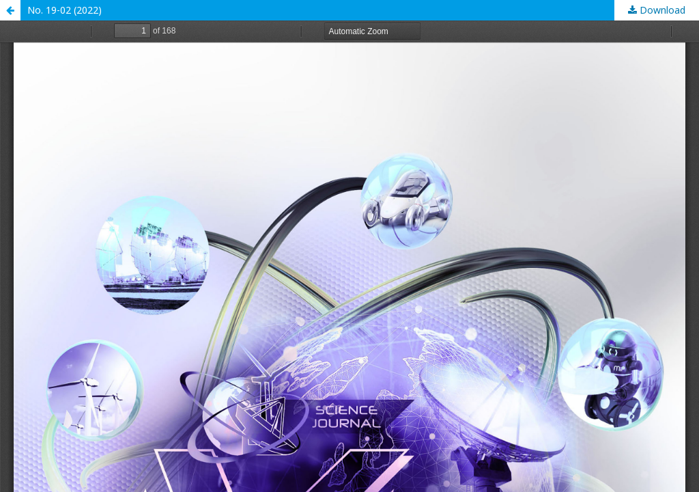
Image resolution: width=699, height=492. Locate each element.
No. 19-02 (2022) (64, 9)
